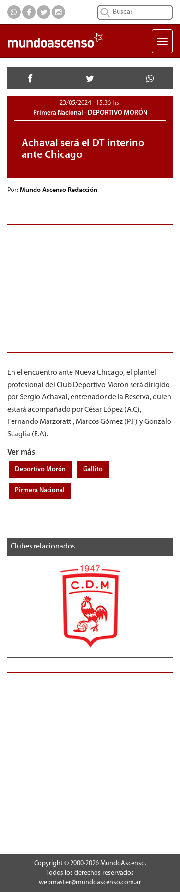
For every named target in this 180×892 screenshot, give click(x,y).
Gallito (93, 469)
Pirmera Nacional (40, 490)
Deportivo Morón (40, 469)
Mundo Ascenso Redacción (59, 190)
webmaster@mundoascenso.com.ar (90, 882)
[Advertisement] (90, 287)
